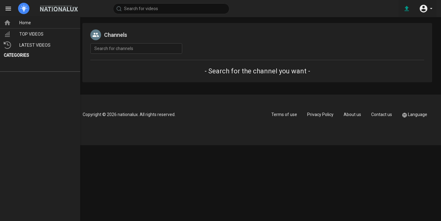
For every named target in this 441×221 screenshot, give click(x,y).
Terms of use (284, 114)
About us (352, 114)
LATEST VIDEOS (30, 45)
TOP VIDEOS (27, 34)
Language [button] (414, 114)
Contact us (381, 114)
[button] (425, 8)
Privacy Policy (320, 114)
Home (21, 22)
